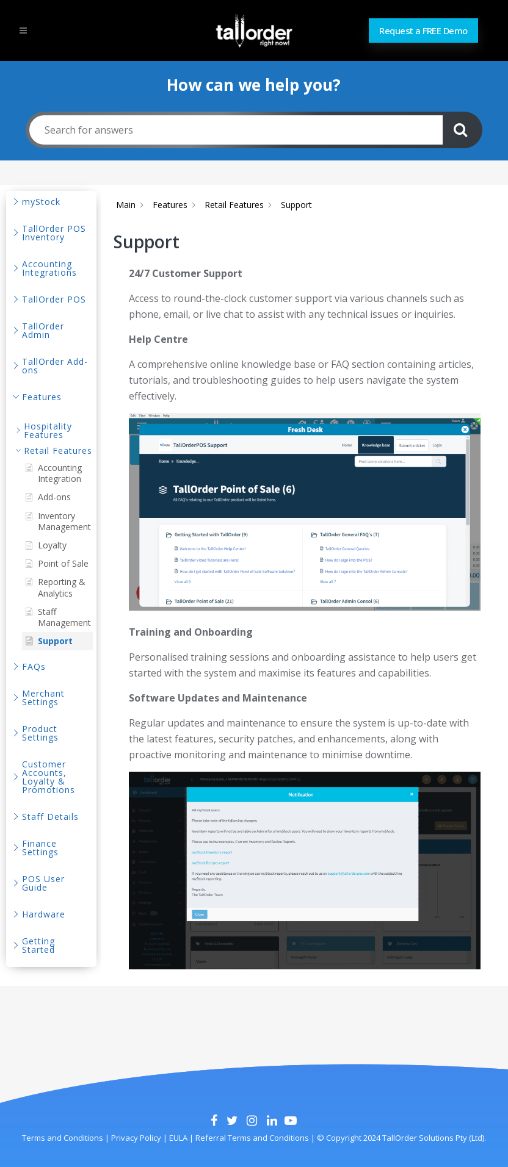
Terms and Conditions (62, 1137)
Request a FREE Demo (423, 30)
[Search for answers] (236, 130)
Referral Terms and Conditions (252, 1137)
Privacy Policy (135, 1137)
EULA (177, 1137)
